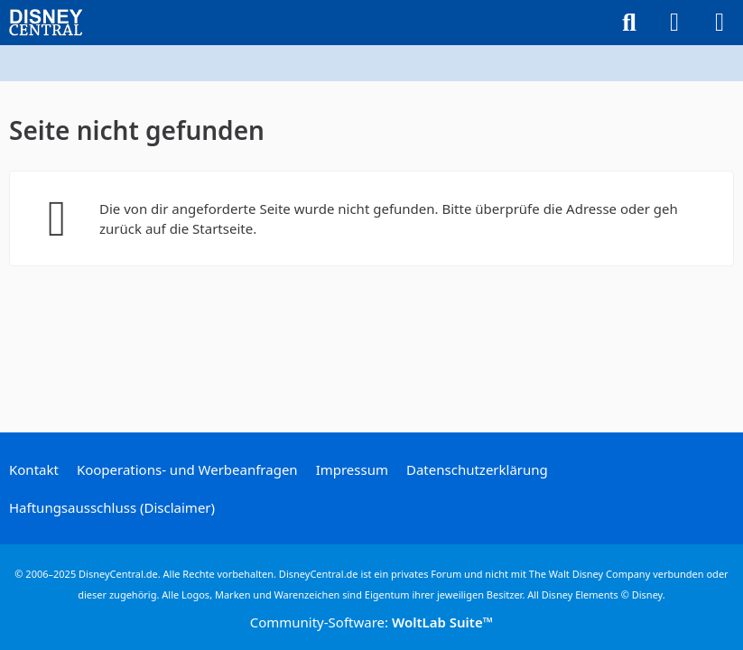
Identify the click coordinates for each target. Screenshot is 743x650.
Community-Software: (372, 622)
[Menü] (719, 23)
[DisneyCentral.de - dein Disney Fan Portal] (46, 23)
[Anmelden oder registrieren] (674, 22)
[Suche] (629, 23)
